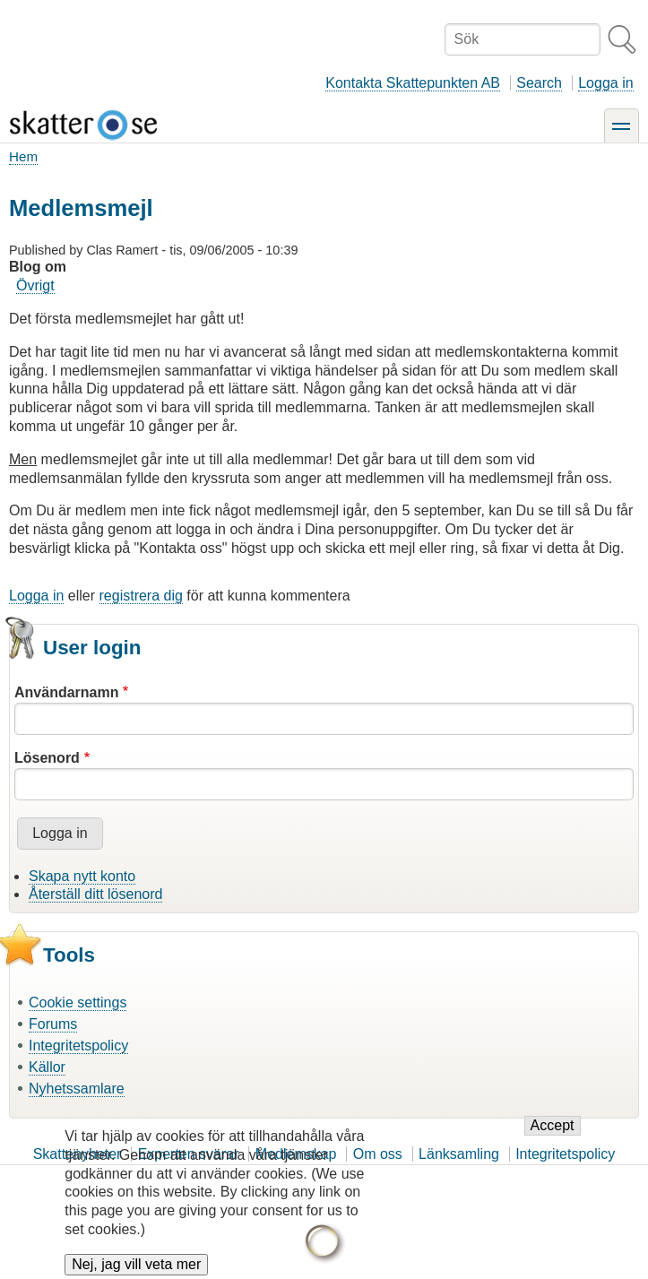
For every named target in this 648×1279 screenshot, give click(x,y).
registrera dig (141, 595)
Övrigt (35, 285)
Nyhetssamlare (77, 1088)
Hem (23, 156)
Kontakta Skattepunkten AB (412, 83)
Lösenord (47, 757)
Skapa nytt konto (82, 876)
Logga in (605, 83)
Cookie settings (77, 1002)
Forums (53, 1024)
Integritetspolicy (78, 1045)
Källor (47, 1067)
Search (539, 83)
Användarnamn (66, 692)
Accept (553, 1137)
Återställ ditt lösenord (95, 894)
